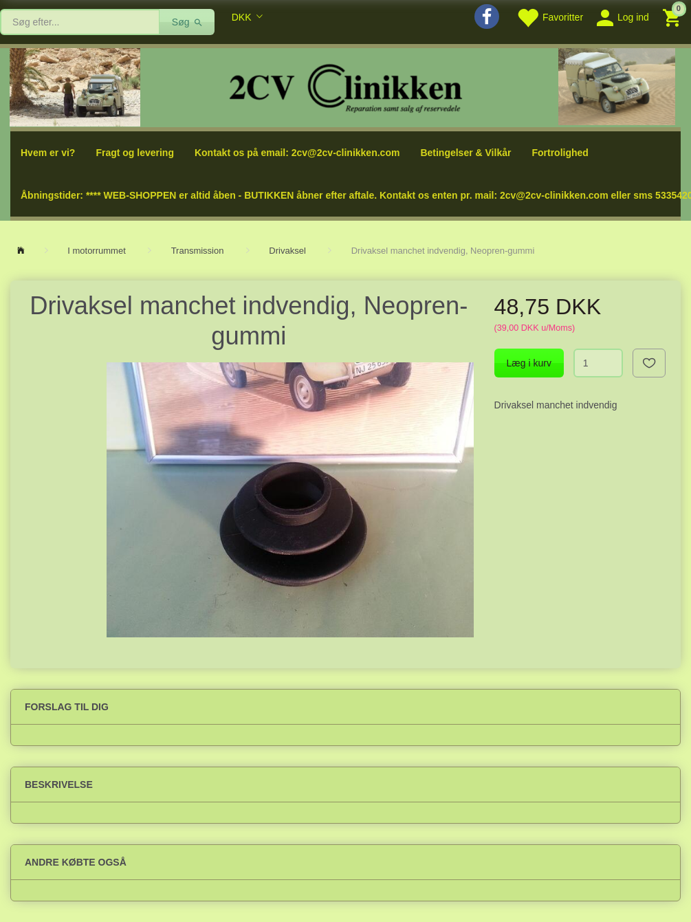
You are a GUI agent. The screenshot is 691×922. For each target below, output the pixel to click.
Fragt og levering (135, 152)
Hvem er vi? (48, 152)
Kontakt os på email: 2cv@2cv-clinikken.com (297, 152)
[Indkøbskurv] (673, 17)
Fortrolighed (559, 152)
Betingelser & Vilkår (465, 152)
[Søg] (187, 22)
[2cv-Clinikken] (346, 86)
